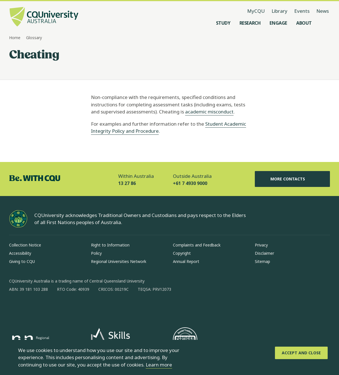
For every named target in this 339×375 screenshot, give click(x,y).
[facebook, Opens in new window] (15, 307)
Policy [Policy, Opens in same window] (96, 253)
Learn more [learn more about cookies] (159, 364)
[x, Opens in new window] (59, 307)
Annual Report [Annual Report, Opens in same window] (186, 261)
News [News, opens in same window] (322, 11)
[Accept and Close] (301, 353)
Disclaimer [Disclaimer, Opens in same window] (264, 253)
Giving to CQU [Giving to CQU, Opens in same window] (22, 261)
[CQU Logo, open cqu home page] (44, 17)
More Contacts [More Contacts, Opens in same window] (292, 179)
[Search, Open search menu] (324, 23)
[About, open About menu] (304, 23)
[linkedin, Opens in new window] (45, 307)
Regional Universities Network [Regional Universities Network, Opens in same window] (118, 261)
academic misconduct (209, 111)
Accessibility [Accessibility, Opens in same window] (20, 253)
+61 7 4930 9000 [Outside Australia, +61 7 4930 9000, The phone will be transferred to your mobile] (190, 183)
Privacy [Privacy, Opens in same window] (261, 245)
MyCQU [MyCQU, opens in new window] (256, 11)
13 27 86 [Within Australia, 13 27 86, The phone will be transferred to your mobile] (127, 183)
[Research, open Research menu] (250, 23)
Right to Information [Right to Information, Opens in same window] (110, 245)
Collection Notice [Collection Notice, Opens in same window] (25, 245)
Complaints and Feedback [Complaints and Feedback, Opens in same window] (197, 245)
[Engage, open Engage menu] (278, 23)
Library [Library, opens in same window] (279, 11)
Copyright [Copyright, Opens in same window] (182, 253)
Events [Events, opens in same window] (302, 11)
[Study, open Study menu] (223, 23)
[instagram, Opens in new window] (30, 307)
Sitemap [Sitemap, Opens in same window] (262, 261)
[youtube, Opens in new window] (74, 307)
